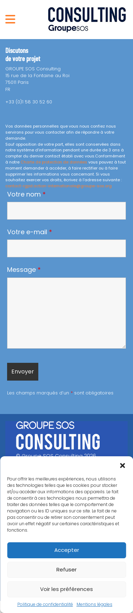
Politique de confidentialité (45, 604)
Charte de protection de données (54, 162)
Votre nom (26, 194)
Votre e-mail (29, 232)
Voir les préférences (66, 589)
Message (24, 269)
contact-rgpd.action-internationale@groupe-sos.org (58, 186)
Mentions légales (94, 604)
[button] (122, 465)
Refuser (66, 569)
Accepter (66, 550)
